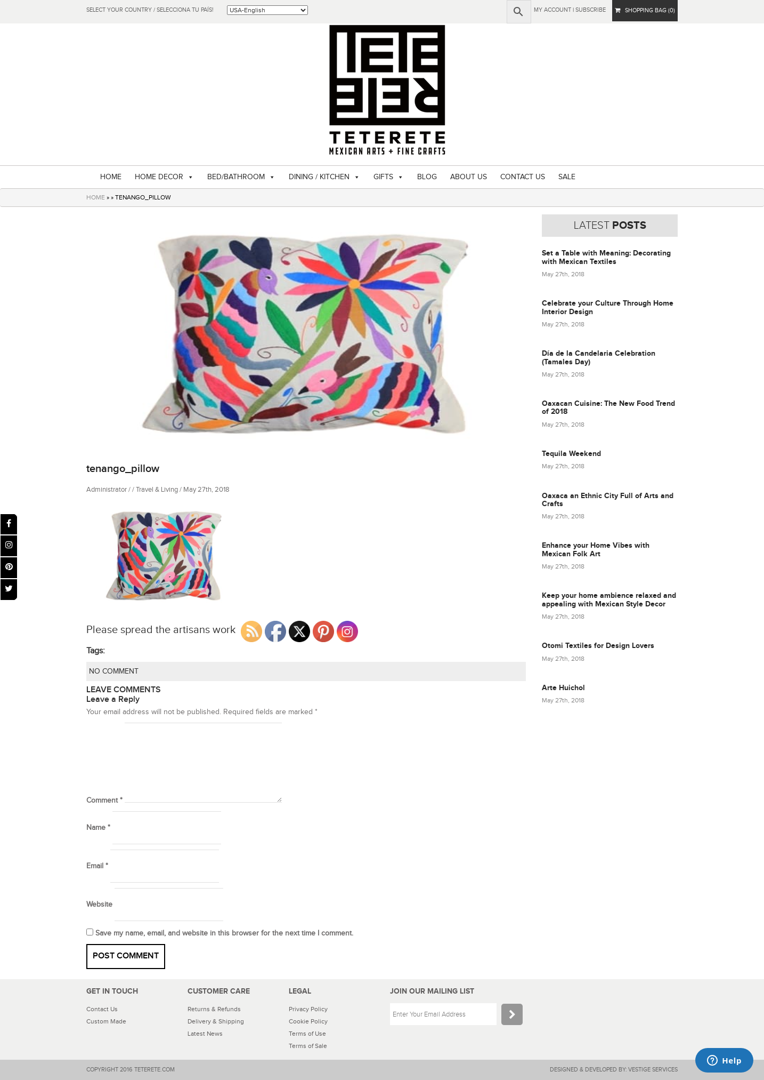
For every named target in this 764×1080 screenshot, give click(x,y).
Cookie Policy (308, 1021)
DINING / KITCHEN (319, 177)
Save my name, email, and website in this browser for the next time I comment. (224, 933)
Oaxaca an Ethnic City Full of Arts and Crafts (607, 499)
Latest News (205, 1033)
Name (98, 827)
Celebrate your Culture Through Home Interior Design (607, 307)
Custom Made (106, 1021)
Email (97, 866)
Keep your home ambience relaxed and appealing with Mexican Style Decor (609, 599)
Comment (104, 800)
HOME (110, 177)
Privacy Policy (308, 1009)
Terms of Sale (308, 1046)
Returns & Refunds (214, 1009)
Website (99, 904)
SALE (566, 177)
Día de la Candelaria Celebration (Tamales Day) (598, 357)
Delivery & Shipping (216, 1021)
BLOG (427, 177)
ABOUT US (468, 177)
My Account (552, 9)
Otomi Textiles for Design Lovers (598, 645)
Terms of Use (307, 1033)
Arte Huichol (563, 687)
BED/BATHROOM (236, 177)
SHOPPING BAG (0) (645, 10)
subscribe (590, 9)
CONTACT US (522, 177)
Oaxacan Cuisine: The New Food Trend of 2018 (608, 407)
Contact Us (102, 1009)
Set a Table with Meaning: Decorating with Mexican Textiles (606, 257)
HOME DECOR (159, 177)
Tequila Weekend (571, 453)
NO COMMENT (114, 671)
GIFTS (383, 177)
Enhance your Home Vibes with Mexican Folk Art (595, 549)
